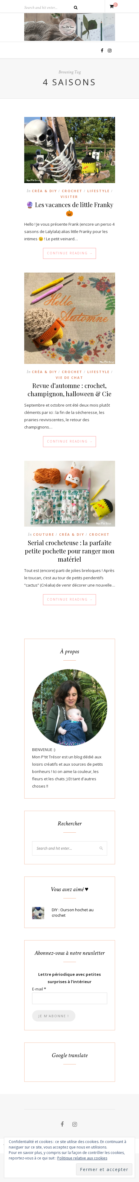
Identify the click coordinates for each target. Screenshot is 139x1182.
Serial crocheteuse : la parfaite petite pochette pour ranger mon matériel (69, 550)
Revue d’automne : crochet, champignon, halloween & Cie (69, 389)
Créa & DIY (44, 191)
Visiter (69, 196)
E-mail (39, 989)
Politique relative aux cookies (82, 1158)
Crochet (72, 191)
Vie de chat (69, 377)
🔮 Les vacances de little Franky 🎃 (69, 208)
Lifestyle (98, 191)
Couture (43, 534)
